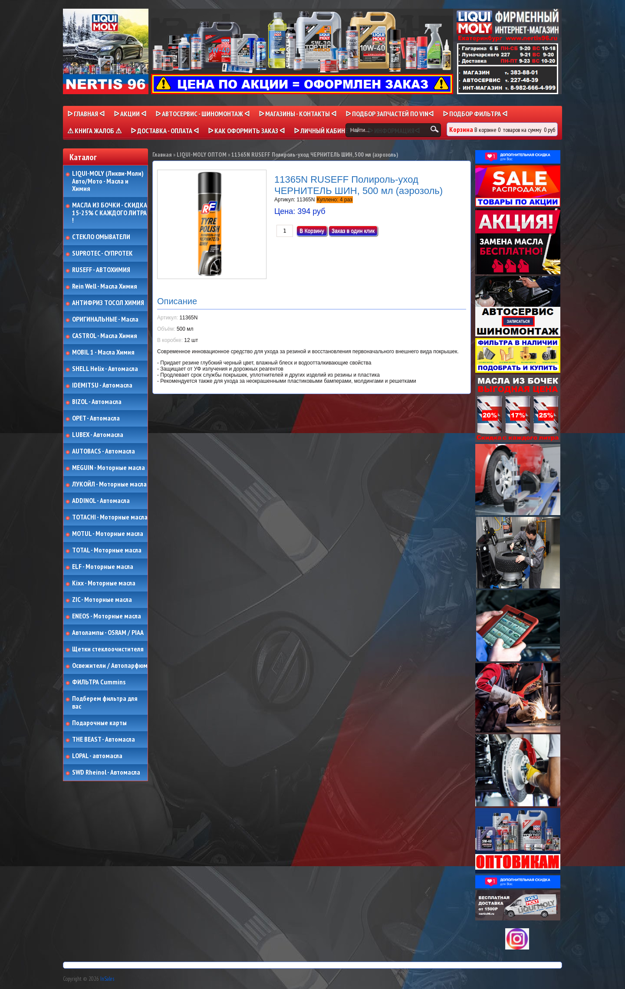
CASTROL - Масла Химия (104, 336)
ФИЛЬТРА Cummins (98, 682)
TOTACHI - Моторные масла (110, 517)
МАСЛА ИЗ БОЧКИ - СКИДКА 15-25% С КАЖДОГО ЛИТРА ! (109, 212)
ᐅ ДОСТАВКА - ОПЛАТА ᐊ (165, 130)
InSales (107, 978)
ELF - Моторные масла (102, 567)
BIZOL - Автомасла (97, 402)
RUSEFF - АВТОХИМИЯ (101, 270)
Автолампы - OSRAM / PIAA (108, 633)
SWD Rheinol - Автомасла (106, 772)
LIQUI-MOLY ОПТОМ (202, 154)
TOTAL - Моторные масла (106, 550)
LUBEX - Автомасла (97, 435)
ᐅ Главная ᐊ (86, 113)
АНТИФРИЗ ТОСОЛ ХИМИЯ (108, 303)
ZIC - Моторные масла (102, 600)
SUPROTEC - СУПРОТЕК (102, 253)
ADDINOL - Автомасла (101, 501)
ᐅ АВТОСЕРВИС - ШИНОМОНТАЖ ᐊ (202, 113)
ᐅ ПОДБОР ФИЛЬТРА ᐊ (475, 113)
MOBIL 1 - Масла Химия (103, 352)
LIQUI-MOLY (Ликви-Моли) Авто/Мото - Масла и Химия (108, 181)
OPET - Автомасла (96, 418)
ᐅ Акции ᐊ (130, 113)
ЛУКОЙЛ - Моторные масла (109, 484)
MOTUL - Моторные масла (107, 534)
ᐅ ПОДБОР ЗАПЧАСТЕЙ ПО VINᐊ (389, 113)
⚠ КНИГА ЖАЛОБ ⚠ (94, 130)
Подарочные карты (99, 723)
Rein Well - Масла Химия (104, 286)
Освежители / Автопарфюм (110, 666)
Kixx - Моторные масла (103, 583)
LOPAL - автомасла (97, 756)
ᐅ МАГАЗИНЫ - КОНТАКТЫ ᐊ (297, 113)
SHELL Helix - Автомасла (105, 369)
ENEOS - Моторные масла (106, 616)
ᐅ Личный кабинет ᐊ (326, 130)
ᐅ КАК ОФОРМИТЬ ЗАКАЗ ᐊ (246, 130)
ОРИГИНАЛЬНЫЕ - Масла (105, 319)
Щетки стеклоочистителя (108, 649)
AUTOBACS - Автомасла (103, 451)
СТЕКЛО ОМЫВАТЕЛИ (101, 237)
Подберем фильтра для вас (105, 702)
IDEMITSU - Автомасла (102, 385)
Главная (162, 154)
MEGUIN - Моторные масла (108, 468)
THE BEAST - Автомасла (103, 739)
